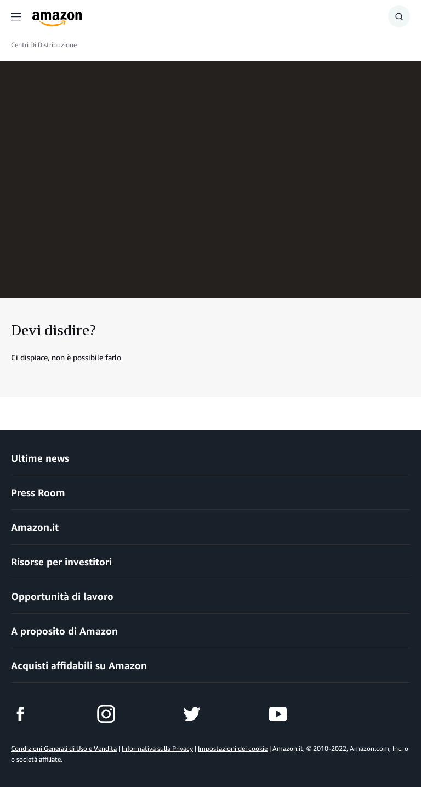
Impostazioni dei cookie (233, 748)
